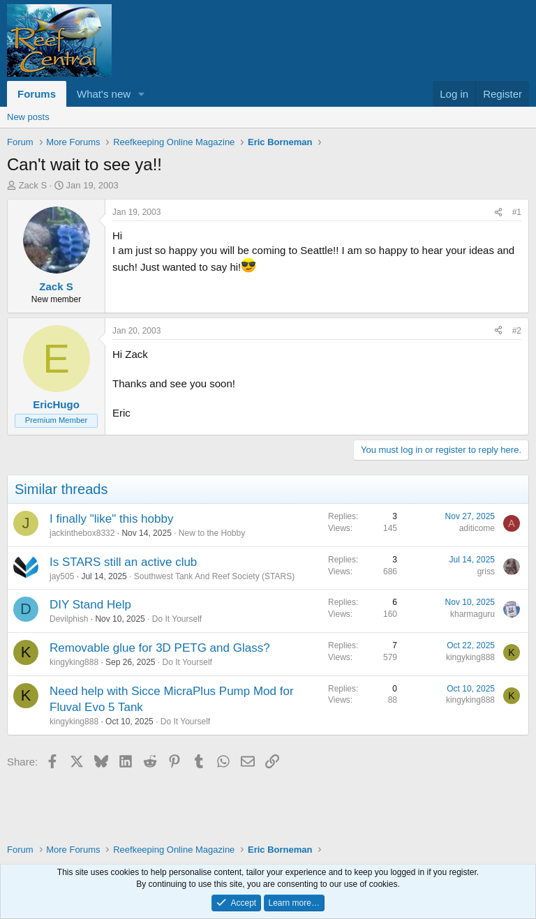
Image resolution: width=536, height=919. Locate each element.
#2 (516, 331)
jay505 (62, 576)
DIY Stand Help (90, 604)
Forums (36, 94)
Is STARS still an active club (123, 562)
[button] (141, 94)
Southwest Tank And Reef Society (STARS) (214, 576)
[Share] (498, 212)
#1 (516, 212)
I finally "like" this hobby (111, 518)
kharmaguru (472, 614)
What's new (104, 94)
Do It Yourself (177, 619)
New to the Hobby (212, 533)
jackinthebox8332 (82, 533)
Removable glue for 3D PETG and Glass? (160, 648)
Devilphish (69, 619)
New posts (28, 117)
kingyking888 (74, 662)
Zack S (33, 185)
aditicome (477, 528)
